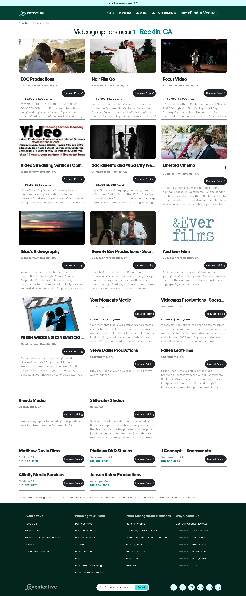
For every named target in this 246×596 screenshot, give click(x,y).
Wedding (125, 12)
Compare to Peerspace (191, 551)
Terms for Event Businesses (43, 537)
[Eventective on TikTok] (200, 587)
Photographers (84, 551)
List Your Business (163, 12)
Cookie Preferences (37, 551)
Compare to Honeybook (191, 544)
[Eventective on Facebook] (173, 587)
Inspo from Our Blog (88, 565)
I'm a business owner (123, 3)
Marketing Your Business (141, 530)
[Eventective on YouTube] (209, 587)
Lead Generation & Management (146, 537)
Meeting (141, 12)
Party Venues (83, 523)
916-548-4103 (28, 461)
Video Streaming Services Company (56, 165)
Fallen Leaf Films (177, 350)
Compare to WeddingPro (192, 530)
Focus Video (175, 79)
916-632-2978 (28, 485)
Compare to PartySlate (191, 558)
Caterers (80, 544)
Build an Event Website (90, 572)
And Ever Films (176, 251)
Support (130, 565)
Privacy (29, 544)
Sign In (186, 12)
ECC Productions (37, 79)
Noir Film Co (103, 79)
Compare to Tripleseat (190, 537)
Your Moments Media (110, 300)
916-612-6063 (99, 461)
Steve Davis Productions (114, 350)
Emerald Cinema (179, 165)
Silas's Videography (40, 251)
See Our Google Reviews (191, 523)
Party (110, 12)
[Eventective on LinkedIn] (218, 587)
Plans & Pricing (135, 523)
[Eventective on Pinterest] (191, 587)
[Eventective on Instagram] (182, 587)
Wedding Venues (86, 530)
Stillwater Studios (107, 400)
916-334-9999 (99, 485)
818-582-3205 (170, 461)
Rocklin (24, 23)
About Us (31, 523)
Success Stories (135, 551)
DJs (77, 558)
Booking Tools (134, 544)
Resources (132, 558)
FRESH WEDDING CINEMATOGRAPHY (57, 337)
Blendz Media (32, 400)
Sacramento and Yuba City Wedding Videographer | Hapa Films (154, 165)
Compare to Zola (187, 565)
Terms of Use (33, 530)
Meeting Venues (85, 537)
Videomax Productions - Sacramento (197, 300)
